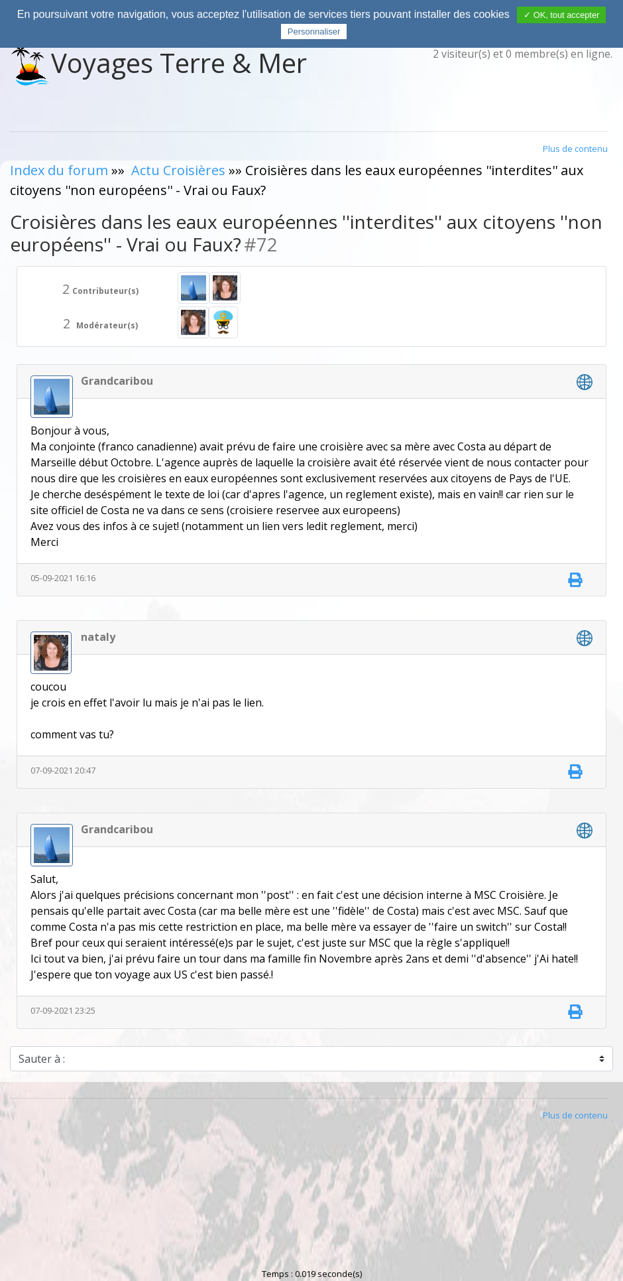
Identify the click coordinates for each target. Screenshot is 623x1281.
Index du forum (59, 170)
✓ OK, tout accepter (561, 15)
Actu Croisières (178, 170)
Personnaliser (314, 31)
